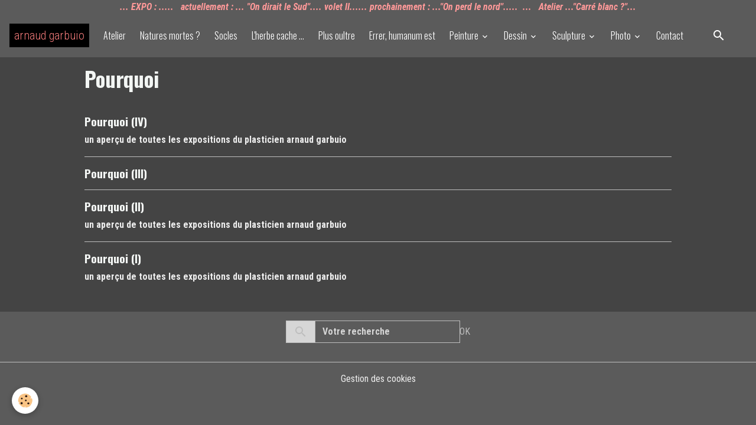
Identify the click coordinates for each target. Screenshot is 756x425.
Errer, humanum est (402, 35)
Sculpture (569, 35)
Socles (225, 35)
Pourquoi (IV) (115, 121)
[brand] (49, 35)
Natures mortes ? (170, 35)
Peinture (464, 35)
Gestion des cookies (378, 378)
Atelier (114, 35)
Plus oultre (336, 35)
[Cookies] (25, 400)
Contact (669, 35)
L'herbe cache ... (278, 35)
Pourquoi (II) (114, 206)
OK (465, 331)
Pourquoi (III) (115, 173)
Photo (622, 35)
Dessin (516, 35)
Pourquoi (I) (112, 258)
